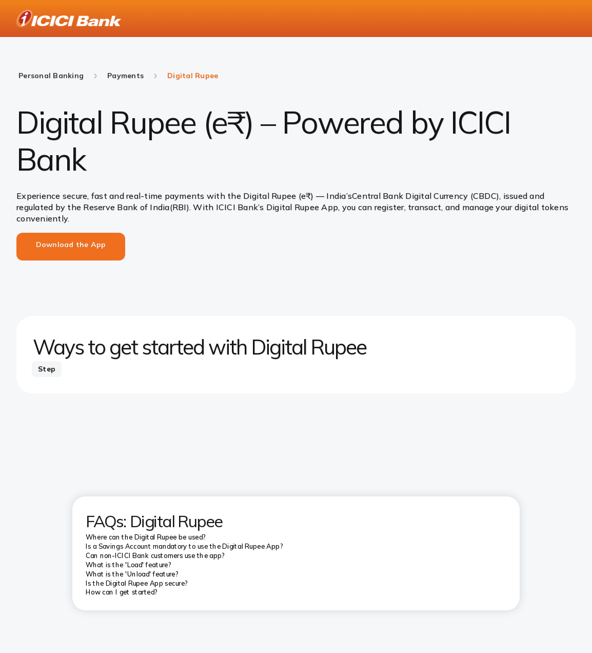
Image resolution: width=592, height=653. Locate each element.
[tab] (47, 369)
